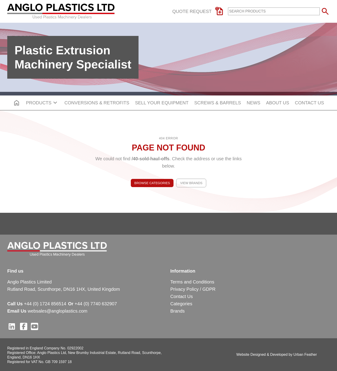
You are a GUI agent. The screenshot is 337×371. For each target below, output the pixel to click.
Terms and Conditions (192, 281)
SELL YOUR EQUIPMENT (162, 102)
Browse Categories (152, 183)
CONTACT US (309, 102)
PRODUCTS (42, 102)
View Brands (191, 183)
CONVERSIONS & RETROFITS (96, 102)
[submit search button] (325, 11)
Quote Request (198, 11)
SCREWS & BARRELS (217, 102)
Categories (181, 303)
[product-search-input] (274, 11)
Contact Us (181, 296)
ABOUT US (277, 102)
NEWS (253, 102)
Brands (177, 310)
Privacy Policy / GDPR (193, 289)
